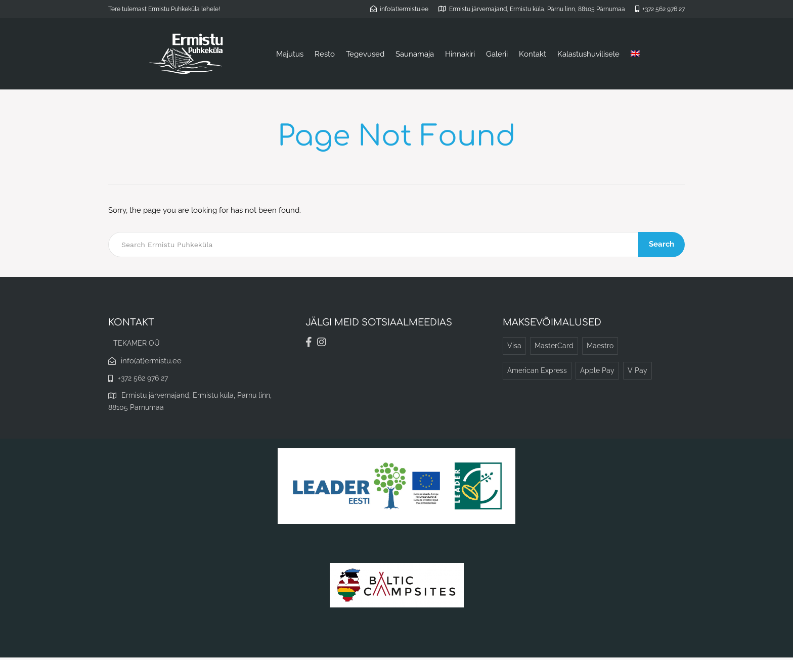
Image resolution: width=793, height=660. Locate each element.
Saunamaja (414, 54)
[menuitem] (635, 54)
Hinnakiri (460, 54)
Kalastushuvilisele (588, 54)
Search (662, 244)
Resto (325, 54)
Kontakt (532, 54)
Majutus (289, 54)
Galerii (497, 54)
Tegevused (365, 54)
